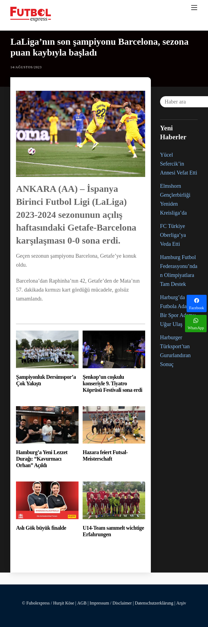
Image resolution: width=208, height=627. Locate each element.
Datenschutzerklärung (154, 603)
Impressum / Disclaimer (111, 603)
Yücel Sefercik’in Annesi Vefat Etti (178, 164)
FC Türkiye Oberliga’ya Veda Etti (173, 235)
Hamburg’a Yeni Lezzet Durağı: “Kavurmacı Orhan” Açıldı (41, 458)
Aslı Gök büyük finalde (41, 528)
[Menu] (194, 7)
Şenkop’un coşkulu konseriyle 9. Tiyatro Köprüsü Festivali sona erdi (112, 383)
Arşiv (181, 603)
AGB (81, 603)
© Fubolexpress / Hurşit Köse (48, 603)
